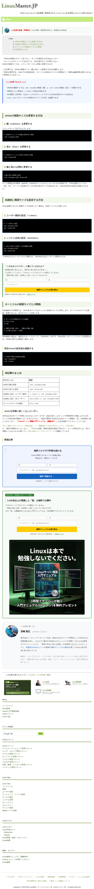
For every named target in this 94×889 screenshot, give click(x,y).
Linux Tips (6, 717)
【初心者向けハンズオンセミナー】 (41, 431)
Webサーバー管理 (9, 811)
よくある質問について (71, 13)
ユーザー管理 (7, 792)
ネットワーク (7, 802)
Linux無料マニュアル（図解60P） (15, 857)
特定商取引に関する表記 (37, 881)
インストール (7, 786)
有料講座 (62, 877)
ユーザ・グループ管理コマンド (14, 751)
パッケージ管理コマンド (12, 767)
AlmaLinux (8, 832)
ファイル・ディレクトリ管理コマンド (17, 748)
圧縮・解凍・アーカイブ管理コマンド (17, 765)
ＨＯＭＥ (11, 877)
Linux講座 (6, 862)
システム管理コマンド (11, 759)
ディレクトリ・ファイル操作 (13, 794)
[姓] (26, 280)
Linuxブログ (7, 827)
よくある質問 (84, 877)
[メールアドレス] (47, 284)
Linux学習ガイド (8, 830)
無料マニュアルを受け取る (47, 290)
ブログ (72, 877)
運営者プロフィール (53, 13)
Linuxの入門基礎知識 (10, 711)
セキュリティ (7, 805)
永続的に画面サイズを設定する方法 (29, 44)
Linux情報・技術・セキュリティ (15, 838)
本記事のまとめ (21, 49)
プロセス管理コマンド (11, 762)
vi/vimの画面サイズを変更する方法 (28, 42)
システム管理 (7, 800)
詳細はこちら (31, 294)
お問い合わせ (86, 13)
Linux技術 (6, 708)
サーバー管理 (7, 808)
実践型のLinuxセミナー (35, 647)
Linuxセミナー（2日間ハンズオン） (16, 859)
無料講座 (51, 877)
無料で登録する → (47, 476)
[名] (69, 280)
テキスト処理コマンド (11, 754)
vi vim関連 (41, 675)
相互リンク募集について (60, 881)
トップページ (7, 706)
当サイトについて (28, 13)
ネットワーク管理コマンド (12, 756)
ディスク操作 (7, 797)
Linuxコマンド (8, 714)
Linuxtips (32, 675)
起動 (4, 789)
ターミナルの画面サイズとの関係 (28, 47)
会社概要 (39, 13)
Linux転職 (6, 840)
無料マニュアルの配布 (60, 647)
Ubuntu (7, 835)
